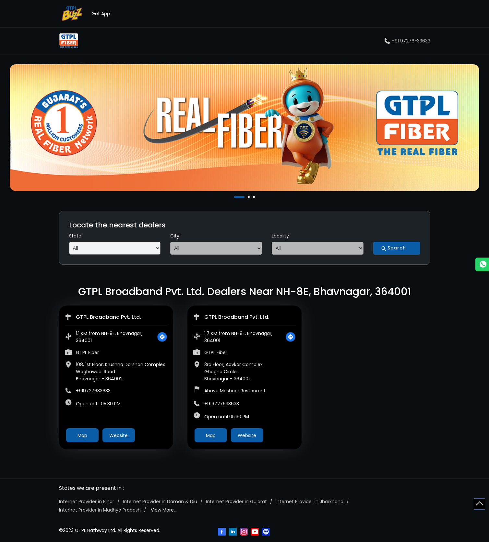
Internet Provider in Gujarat (236, 501)
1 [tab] (235, 197)
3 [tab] (254, 197)
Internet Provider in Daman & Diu (160, 501)
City (174, 235)
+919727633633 (93, 390)
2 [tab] (249, 197)
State (75, 235)
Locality (280, 235)
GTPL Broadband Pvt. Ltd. (108, 317)
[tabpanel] (244, 127)
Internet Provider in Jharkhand (309, 501)
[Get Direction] (162, 337)
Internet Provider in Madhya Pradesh (100, 510)
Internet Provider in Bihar (86, 501)
